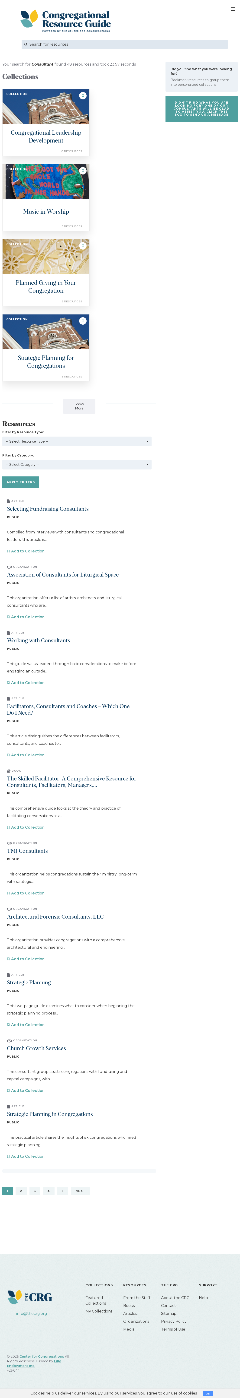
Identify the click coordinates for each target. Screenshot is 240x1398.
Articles (130, 1313)
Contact (168, 1305)
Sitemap (168, 1313)
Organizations (136, 1321)
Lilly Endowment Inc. (34, 1363)
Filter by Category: (18, 455)
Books (129, 1305)
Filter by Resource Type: (23, 432)
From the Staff (136, 1298)
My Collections (98, 1311)
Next (80, 1191)
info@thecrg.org (31, 1313)
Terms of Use (173, 1329)
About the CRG (175, 1298)
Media (128, 1329)
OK (208, 1393)
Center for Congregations (41, 1356)
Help (203, 1298)
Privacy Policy (174, 1321)
